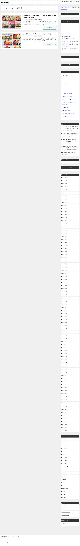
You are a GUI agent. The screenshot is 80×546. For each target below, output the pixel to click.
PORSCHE (64, 442)
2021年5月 (64, 362)
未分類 (63, 494)
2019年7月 (64, 430)
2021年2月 (64, 372)
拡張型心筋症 (65, 488)
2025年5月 (64, 214)
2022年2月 (64, 335)
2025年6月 (64, 211)
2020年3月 (64, 406)
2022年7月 (64, 319)
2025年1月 (64, 226)
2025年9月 (64, 202)
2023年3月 (64, 294)
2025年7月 (64, 208)
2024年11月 (64, 233)
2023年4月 (64, 291)
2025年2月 (64, 223)
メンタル (64, 463)
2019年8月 (64, 427)
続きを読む (51, 27)
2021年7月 (64, 356)
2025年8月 (64, 205)
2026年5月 (64, 177)
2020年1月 (64, 412)
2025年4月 (64, 217)
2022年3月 (64, 331)
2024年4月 (64, 254)
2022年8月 (64, 316)
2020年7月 (64, 393)
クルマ (63, 451)
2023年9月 (64, 276)
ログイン (64, 505)
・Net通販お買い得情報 (67, 93)
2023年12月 (64, 267)
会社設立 (64, 476)
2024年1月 (64, 264)
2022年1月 (64, 338)
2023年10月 (64, 273)
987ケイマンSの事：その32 (68, 152)
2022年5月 (64, 325)
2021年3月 (64, 369)
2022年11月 (64, 307)
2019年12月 (64, 415)
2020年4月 (64, 403)
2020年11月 (64, 381)
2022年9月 (64, 313)
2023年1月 (64, 301)
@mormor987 (68, 36)
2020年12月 (64, 378)
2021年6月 (64, 359)
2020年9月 (64, 387)
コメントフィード (66, 512)
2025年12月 (64, 193)
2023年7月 (64, 282)
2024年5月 (64, 251)
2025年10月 (64, 199)
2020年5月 (64, 399)
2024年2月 (64, 260)
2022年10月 (64, 310)
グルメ (35, 19)
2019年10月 (64, 421)
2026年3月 (64, 183)
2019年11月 (64, 418)
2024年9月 (64, 239)
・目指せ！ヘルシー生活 (67, 96)
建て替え (64, 485)
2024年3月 (64, 257)
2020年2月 (64, 409)
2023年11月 (64, 270)
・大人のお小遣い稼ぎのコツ (68, 113)
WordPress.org (65, 515)
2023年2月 (64, 298)
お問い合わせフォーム (66, 523)
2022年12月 (64, 304)
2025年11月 (64, 196)
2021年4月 (64, 365)
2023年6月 (64, 285)
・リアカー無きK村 (66, 110)
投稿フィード (65, 508)
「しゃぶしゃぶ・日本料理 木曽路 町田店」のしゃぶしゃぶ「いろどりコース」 (70, 128)
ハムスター (64, 460)
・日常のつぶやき (65, 116)
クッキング (64, 448)
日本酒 (63, 491)
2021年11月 (64, 344)
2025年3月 (64, 220)
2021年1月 (64, 375)
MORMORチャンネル (70, 38)
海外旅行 (64, 497)
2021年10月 (64, 347)
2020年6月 (64, 396)
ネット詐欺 (64, 457)
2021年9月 (64, 350)
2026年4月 (64, 180)
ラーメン (40, 19)
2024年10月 (64, 236)
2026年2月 (64, 186)
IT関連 (63, 439)
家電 (63, 482)
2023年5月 (64, 288)
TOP (5, 536)
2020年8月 (64, 390)
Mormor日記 (6, 2)
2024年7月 (64, 245)
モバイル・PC (65, 466)
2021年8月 (64, 353)
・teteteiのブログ (65, 107)
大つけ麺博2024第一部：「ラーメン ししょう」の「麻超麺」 (38, 34)
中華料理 (64, 472)
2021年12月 (64, 341)
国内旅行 (64, 479)
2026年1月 (64, 189)
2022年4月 (64, 328)
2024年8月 (64, 242)
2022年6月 (64, 322)
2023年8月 (64, 279)
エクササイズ (65, 445)
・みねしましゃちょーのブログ (68, 99)
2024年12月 (64, 230)
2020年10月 (64, 384)
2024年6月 (64, 248)
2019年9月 (64, 424)
